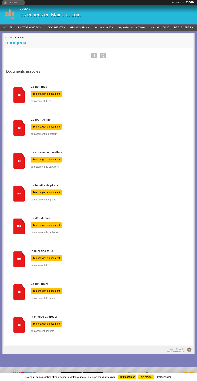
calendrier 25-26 (160, 27)
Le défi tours (39, 283)
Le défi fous (39, 86)
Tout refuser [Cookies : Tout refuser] (145, 377)
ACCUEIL (7, 27)
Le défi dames (40, 218)
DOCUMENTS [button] (55, 27)
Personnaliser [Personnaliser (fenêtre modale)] (164, 377)
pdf (19, 95)
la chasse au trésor (44, 316)
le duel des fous (42, 251)
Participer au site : (183, 2)
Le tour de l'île (40, 119)
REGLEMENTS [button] (182, 27)
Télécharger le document (46, 94)
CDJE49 (25, 8)
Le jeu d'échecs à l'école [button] (131, 27)
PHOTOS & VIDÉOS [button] (29, 27)
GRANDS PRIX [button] (78, 27)
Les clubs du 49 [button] (102, 27)
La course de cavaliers (46, 152)
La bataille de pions (44, 185)
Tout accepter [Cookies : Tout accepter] (127, 377)
